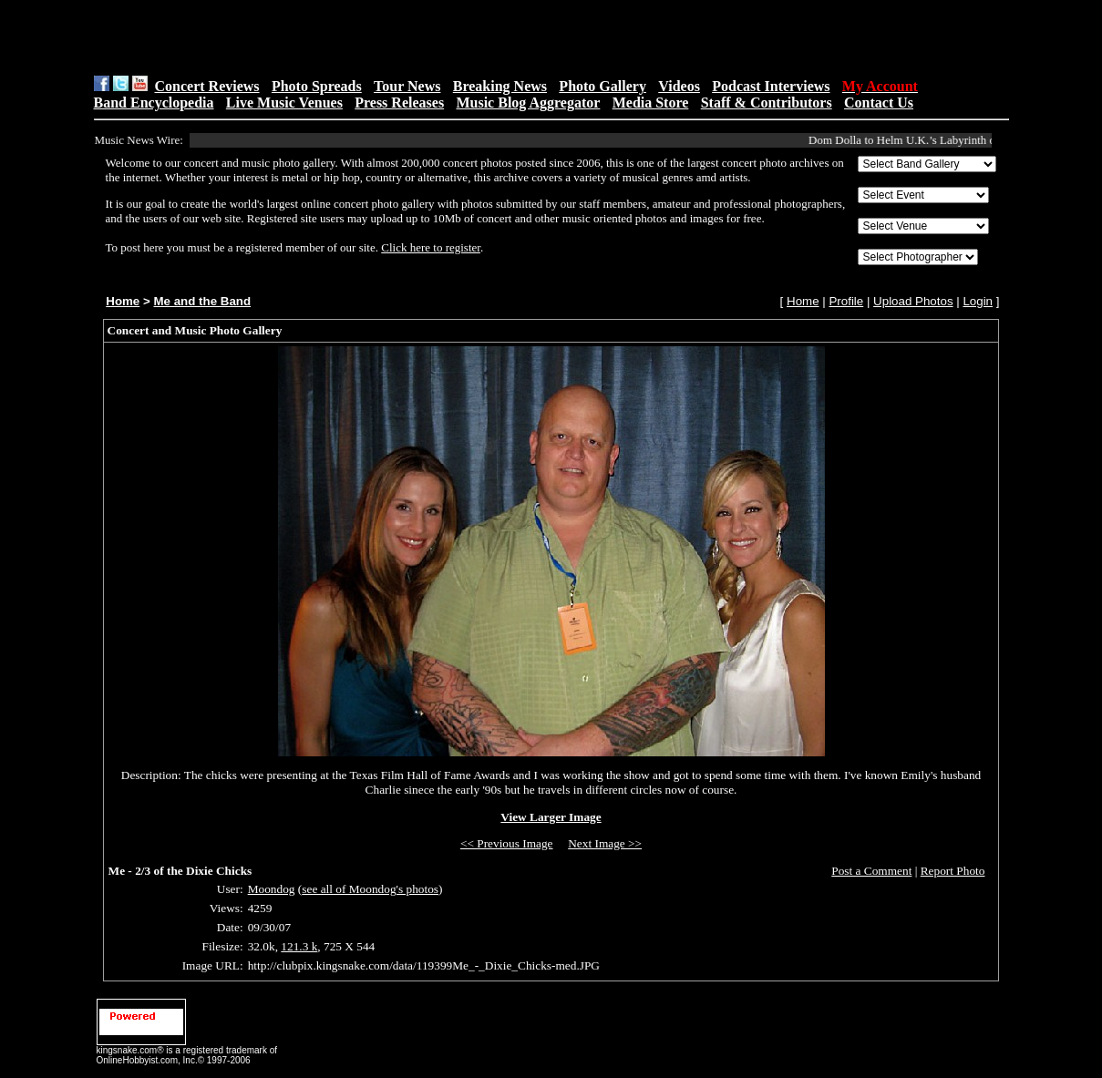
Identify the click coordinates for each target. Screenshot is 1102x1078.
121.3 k (299, 946)
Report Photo (953, 871)
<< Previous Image (506, 843)
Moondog (271, 889)
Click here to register (430, 247)
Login (978, 301)
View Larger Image (550, 817)
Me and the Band (202, 301)
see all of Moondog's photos (370, 889)
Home (122, 301)
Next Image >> (605, 843)
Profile (846, 301)
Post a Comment (871, 871)
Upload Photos (913, 301)
